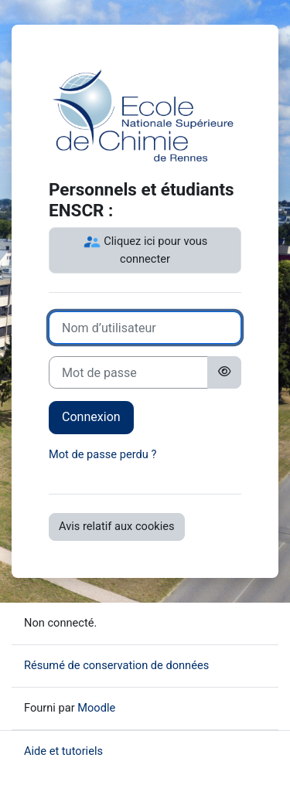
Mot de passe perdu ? (102, 454)
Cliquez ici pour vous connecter (145, 249)
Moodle (96, 708)
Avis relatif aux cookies (117, 526)
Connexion (91, 416)
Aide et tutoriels (63, 751)
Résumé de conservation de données (116, 665)
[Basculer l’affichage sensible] (224, 372)
